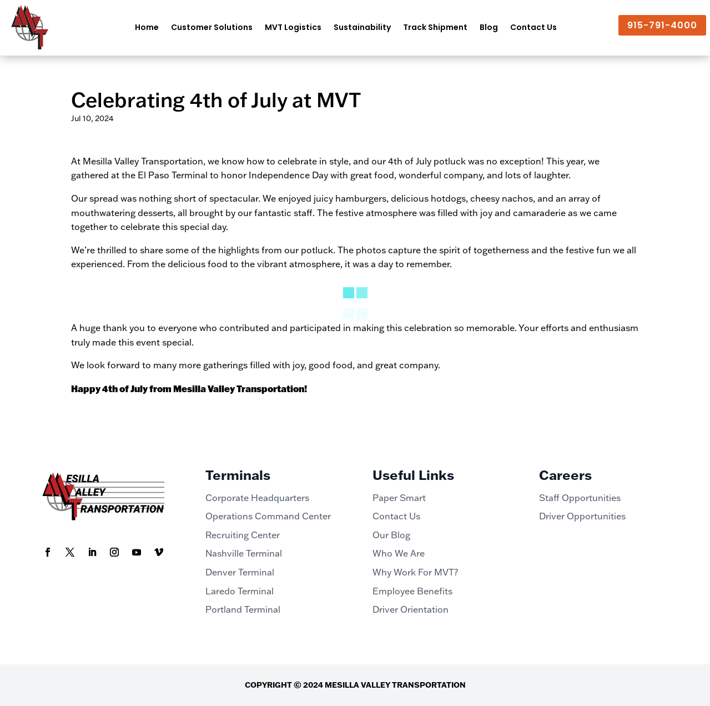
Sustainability (362, 27)
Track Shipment (435, 27)
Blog (489, 27)
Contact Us (533, 27)
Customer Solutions (212, 27)
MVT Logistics (293, 27)
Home (147, 27)
